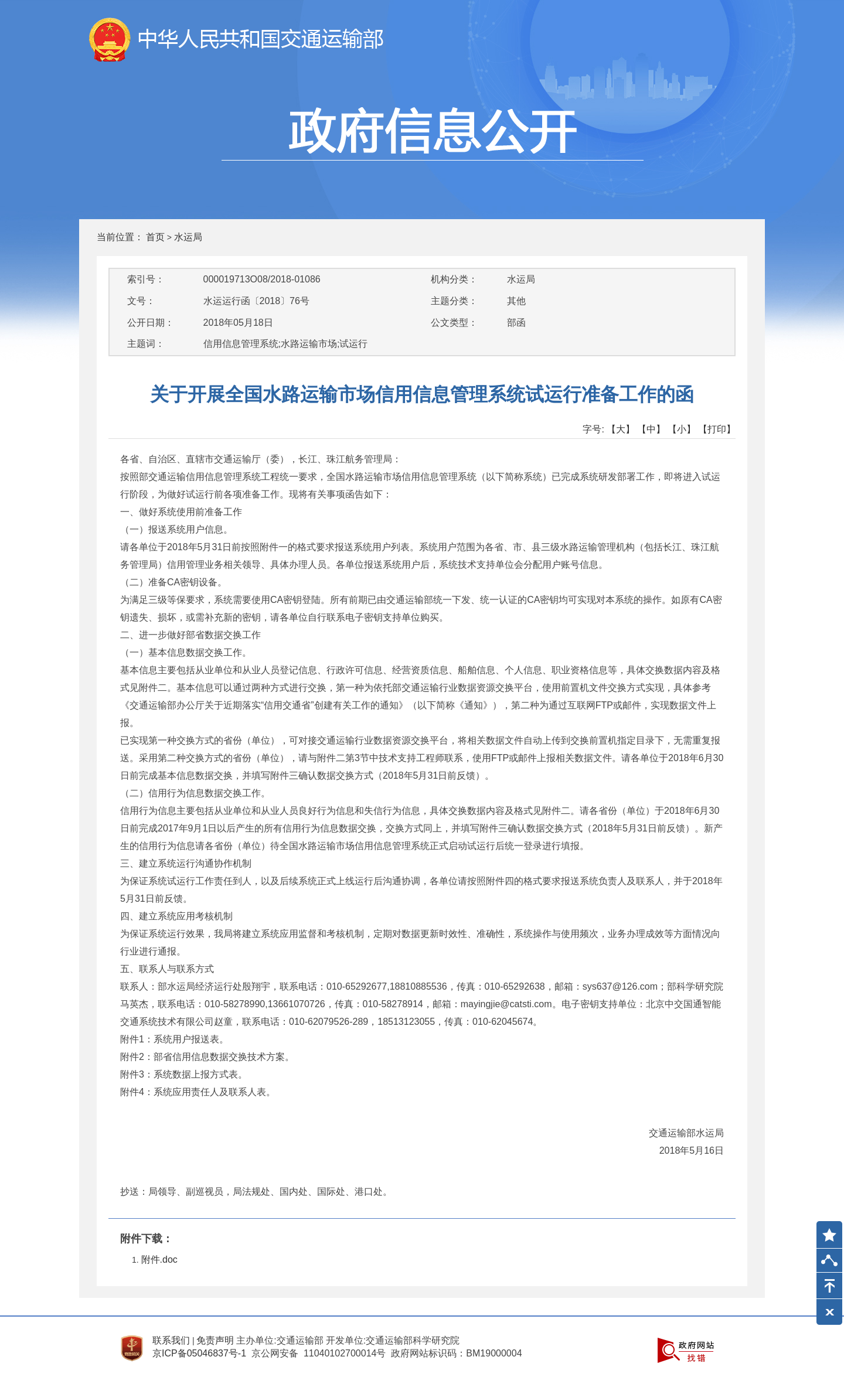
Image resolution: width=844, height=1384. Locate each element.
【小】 (682, 429)
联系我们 (171, 1340)
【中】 (651, 429)
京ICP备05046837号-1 (199, 1353)
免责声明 (215, 1340)
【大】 (621, 429)
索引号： (146, 279)
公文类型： (454, 323)
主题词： (146, 344)
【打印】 (717, 429)
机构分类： (454, 279)
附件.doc (159, 1259)
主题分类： (454, 301)
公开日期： (150, 323)
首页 (155, 237)
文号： (141, 301)
